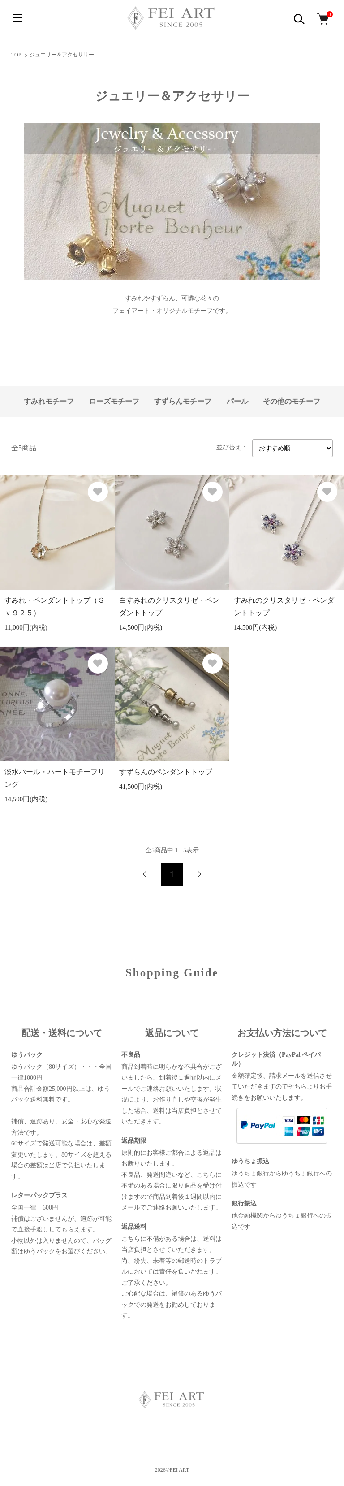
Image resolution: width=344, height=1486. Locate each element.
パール (237, 401)
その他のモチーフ (291, 401)
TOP (16, 55)
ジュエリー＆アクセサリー (62, 55)
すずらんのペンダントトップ (165, 772)
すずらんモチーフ (182, 401)
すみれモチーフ (49, 401)
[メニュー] (18, 18)
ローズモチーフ (114, 401)
